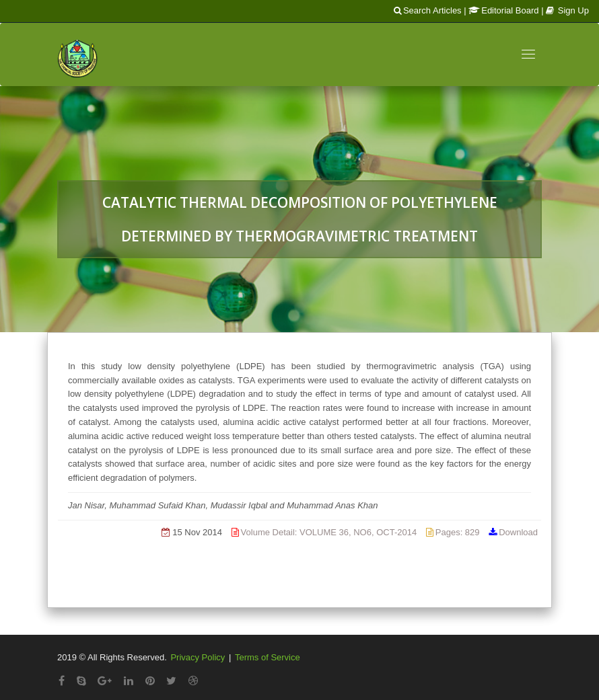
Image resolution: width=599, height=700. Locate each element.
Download (518, 532)
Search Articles (428, 10)
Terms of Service (267, 657)
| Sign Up (565, 10)
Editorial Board (503, 10)
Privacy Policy (197, 657)
